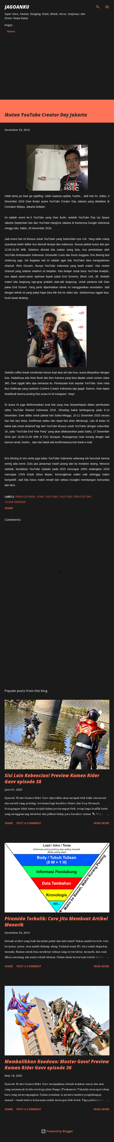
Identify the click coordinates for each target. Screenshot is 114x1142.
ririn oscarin (25, 496)
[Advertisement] (57, 71)
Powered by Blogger (57, 1131)
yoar (40, 496)
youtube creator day (75, 496)
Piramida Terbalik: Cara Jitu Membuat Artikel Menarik (56, 921)
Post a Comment (29, 823)
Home (11, 31)
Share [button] (9, 508)
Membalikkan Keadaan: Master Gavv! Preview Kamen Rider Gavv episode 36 (57, 1064)
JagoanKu (17, 7)
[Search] (98, 7)
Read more (101, 823)
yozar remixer (15, 502)
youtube (51, 496)
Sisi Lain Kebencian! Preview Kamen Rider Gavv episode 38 (52, 778)
